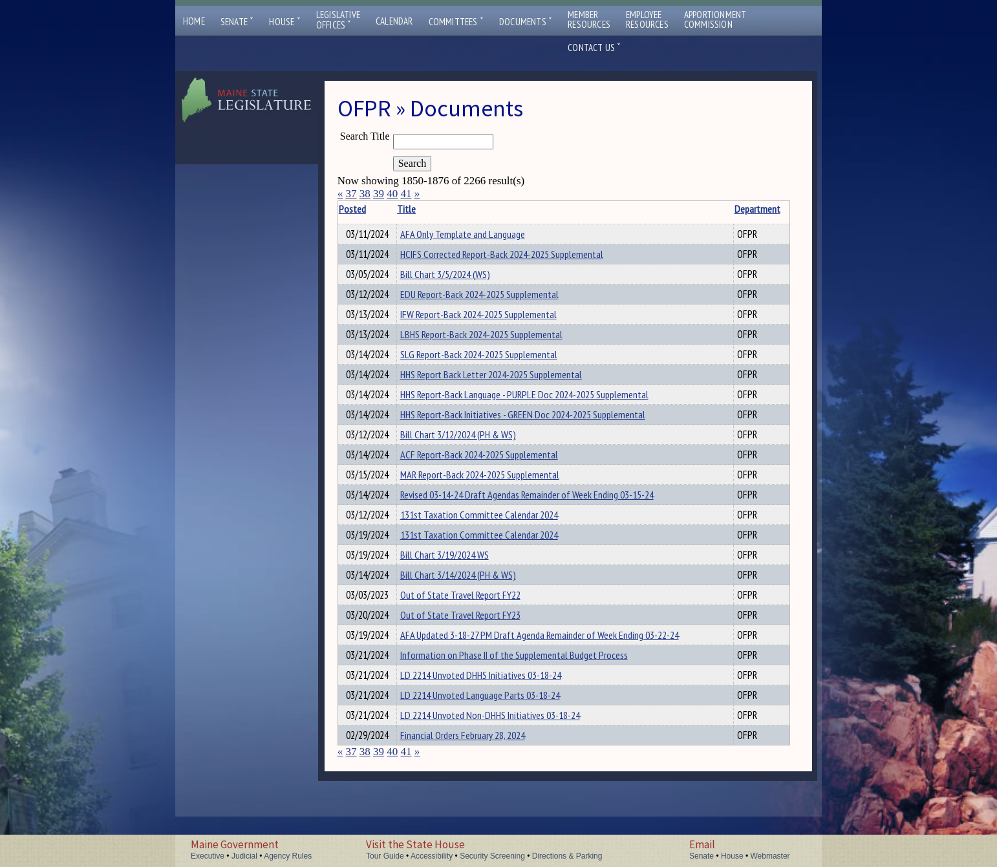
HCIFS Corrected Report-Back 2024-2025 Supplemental (513, 256)
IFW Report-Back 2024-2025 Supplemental (490, 322)
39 (378, 193)
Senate (237, 21)
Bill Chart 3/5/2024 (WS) (457, 278)
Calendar (394, 21)
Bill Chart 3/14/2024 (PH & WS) (470, 608)
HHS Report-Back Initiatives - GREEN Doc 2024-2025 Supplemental (534, 432)
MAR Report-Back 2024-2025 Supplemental (491, 498)
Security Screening (492, 856)
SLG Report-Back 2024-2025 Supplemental (490, 366)
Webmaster (769, 856)
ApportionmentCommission (715, 19)
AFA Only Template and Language (474, 234)
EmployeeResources (647, 19)
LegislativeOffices (338, 20)
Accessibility (432, 856)
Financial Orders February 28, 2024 (474, 783)
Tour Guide (385, 856)
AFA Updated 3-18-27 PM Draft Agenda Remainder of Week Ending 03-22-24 (551, 674)
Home (194, 21)
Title (418, 209)
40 (392, 193)
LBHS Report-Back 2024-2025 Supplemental (493, 344)
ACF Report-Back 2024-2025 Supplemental (491, 476)
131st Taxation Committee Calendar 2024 (491, 542)
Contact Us (594, 47)
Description (766, 209)
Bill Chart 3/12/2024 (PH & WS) (470, 454)
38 (364, 193)
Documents (525, 21)
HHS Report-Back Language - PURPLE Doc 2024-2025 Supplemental (536, 410)
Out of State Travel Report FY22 (472, 630)
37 (350, 193)
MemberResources (589, 19)
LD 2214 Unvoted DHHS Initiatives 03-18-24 (492, 718)
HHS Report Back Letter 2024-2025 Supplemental (503, 388)
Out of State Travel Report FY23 (472, 652)
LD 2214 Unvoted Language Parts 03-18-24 (492, 740)
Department (721, 209)
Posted (372, 209)
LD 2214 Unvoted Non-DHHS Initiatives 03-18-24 (502, 762)
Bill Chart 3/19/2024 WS (456, 586)
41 (405, 193)
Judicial (244, 856)
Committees (456, 21)
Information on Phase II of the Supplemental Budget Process (525, 696)
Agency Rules (288, 856)
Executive (207, 856)
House (284, 21)
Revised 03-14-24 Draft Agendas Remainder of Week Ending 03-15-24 (538, 520)
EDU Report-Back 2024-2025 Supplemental (491, 300)
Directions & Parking (567, 856)
